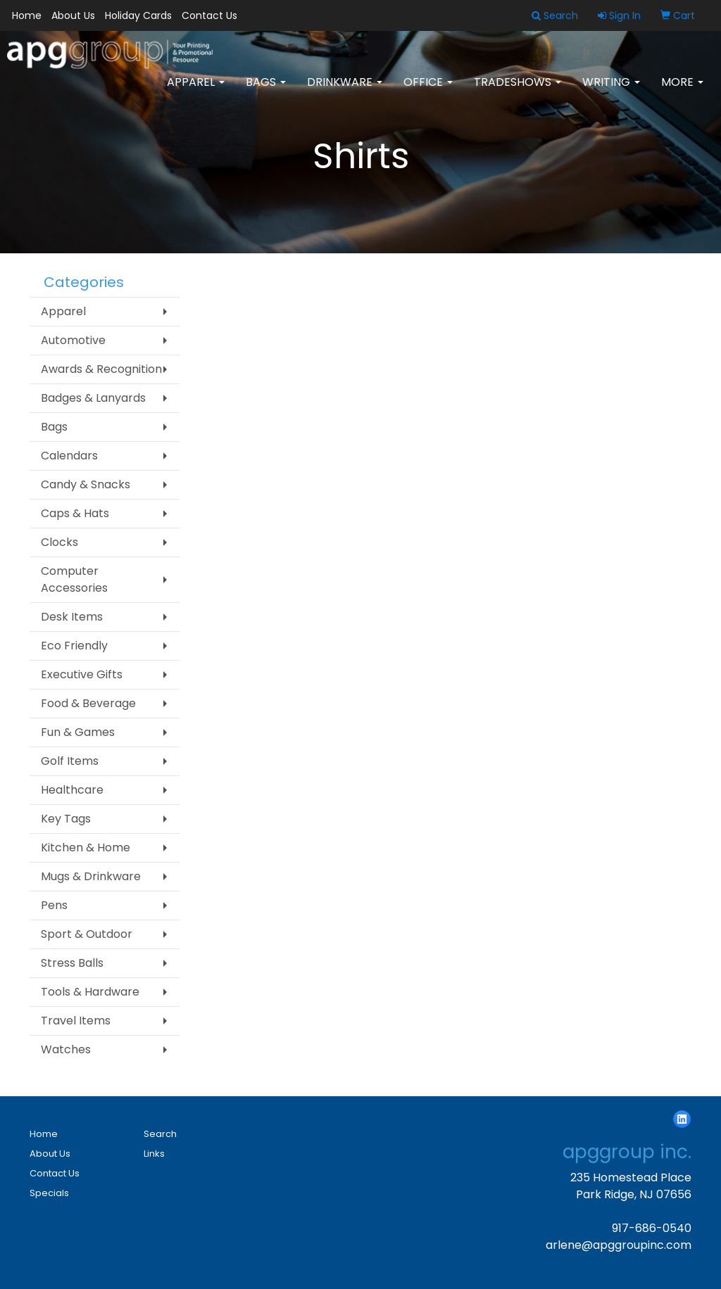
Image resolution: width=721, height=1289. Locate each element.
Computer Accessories (74, 579)
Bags (266, 91)
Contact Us (209, 15)
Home (27, 15)
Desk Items (72, 617)
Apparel (196, 91)
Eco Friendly (74, 645)
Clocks (59, 542)
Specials (49, 1193)
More (682, 91)
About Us (73, 15)
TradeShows (517, 91)
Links (154, 1153)
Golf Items (70, 761)
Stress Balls (72, 963)
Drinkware (344, 91)
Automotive (73, 340)
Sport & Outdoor (86, 934)
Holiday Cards (138, 15)
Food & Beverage (88, 703)
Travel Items (76, 1020)
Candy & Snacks (85, 484)
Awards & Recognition (101, 369)
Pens (54, 905)
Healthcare (72, 790)
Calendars (69, 455)
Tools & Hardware (90, 992)
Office (428, 91)
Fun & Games (78, 732)
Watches (66, 1049)
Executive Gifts (82, 674)
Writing (611, 91)
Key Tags (66, 819)
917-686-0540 (651, 1228)
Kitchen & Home (85, 847)
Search (160, 1134)
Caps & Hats (75, 513)
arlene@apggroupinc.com (618, 1245)
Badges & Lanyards (93, 398)
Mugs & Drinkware (91, 876)
